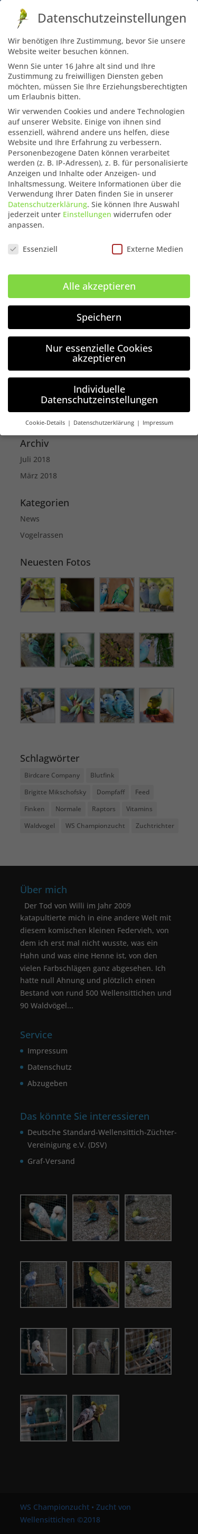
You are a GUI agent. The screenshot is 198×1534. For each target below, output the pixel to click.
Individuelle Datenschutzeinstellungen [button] (99, 383)
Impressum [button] (158, 411)
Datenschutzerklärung (47, 194)
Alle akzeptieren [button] (99, 275)
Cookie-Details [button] (46, 411)
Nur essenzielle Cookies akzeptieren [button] (99, 342)
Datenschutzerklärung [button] (104, 411)
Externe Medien (147, 238)
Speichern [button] (99, 306)
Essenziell (33, 238)
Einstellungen (87, 204)
